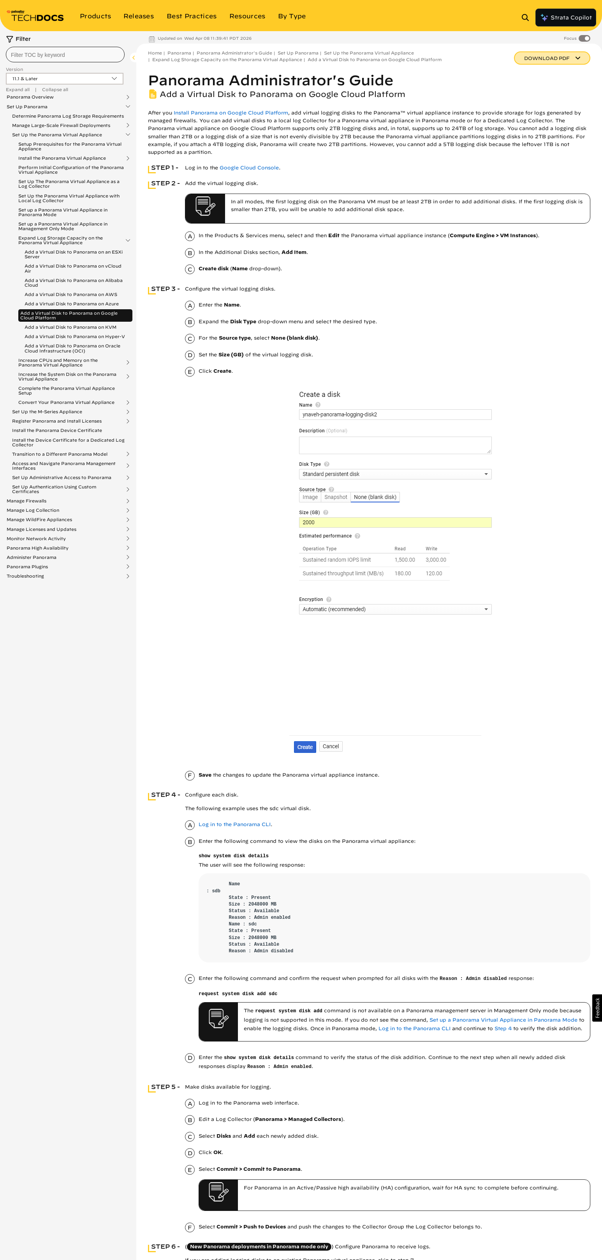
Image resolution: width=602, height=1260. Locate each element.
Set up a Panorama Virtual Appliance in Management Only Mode (62, 226)
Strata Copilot (566, 17)
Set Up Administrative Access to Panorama (61, 477)
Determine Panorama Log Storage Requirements (68, 115)
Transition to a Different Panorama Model (59, 454)
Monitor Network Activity (36, 538)
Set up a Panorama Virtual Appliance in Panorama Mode (62, 212)
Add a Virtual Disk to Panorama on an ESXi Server (74, 254)
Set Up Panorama (27, 106)
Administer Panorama (31, 557)
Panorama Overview (30, 97)
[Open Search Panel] (527, 17)
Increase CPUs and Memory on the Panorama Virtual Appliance (58, 362)
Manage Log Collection (33, 510)
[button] (597, 1008)
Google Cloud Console (249, 168)
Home (155, 52)
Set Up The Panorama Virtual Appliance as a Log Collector (69, 184)
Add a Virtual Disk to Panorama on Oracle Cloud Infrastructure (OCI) (72, 348)
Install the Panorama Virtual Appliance (62, 158)
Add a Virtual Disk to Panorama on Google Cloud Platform (69, 315)
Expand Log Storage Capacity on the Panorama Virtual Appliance (60, 240)
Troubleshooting (25, 576)
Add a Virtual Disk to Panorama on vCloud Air (73, 268)
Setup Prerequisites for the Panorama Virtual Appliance (69, 146)
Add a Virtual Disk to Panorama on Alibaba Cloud (74, 282)
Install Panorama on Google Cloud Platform (231, 113)
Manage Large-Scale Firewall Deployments (61, 125)
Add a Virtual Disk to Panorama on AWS (71, 294)
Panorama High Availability (38, 548)
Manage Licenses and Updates (41, 529)
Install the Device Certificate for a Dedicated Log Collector (68, 442)
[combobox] (65, 54)
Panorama (179, 52)
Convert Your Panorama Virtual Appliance (66, 402)
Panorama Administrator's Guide (234, 52)
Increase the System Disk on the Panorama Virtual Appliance (67, 376)
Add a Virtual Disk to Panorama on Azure (72, 303)
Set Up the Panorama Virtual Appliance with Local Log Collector (69, 198)
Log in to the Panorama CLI (235, 824)
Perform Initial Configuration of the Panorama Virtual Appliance (71, 169)
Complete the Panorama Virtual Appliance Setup (66, 390)
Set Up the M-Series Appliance (47, 411)
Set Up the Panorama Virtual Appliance (57, 134)
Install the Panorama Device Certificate (57, 430)
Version (14, 69)
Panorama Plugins (27, 566)
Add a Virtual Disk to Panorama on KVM (70, 327)
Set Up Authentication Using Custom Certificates (54, 489)
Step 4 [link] (503, 1028)
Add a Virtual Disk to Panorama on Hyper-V (75, 336)
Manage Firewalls (26, 501)
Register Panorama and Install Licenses (57, 421)
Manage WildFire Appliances (39, 519)
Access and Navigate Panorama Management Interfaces (64, 466)
